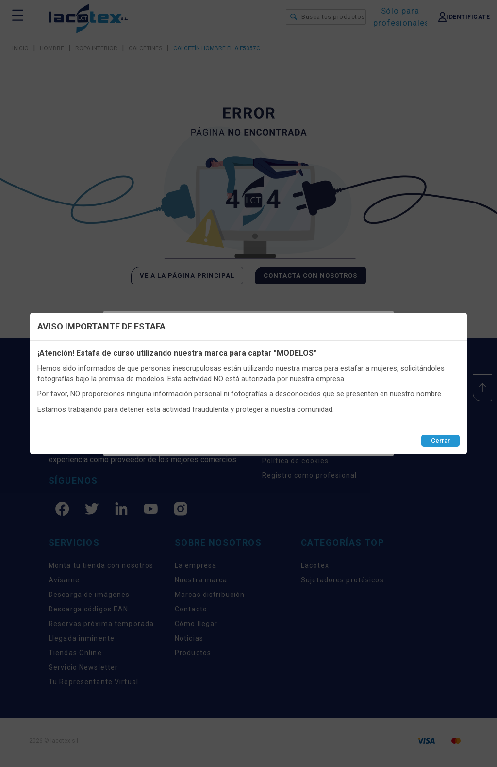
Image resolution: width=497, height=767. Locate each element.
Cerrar (440, 440)
